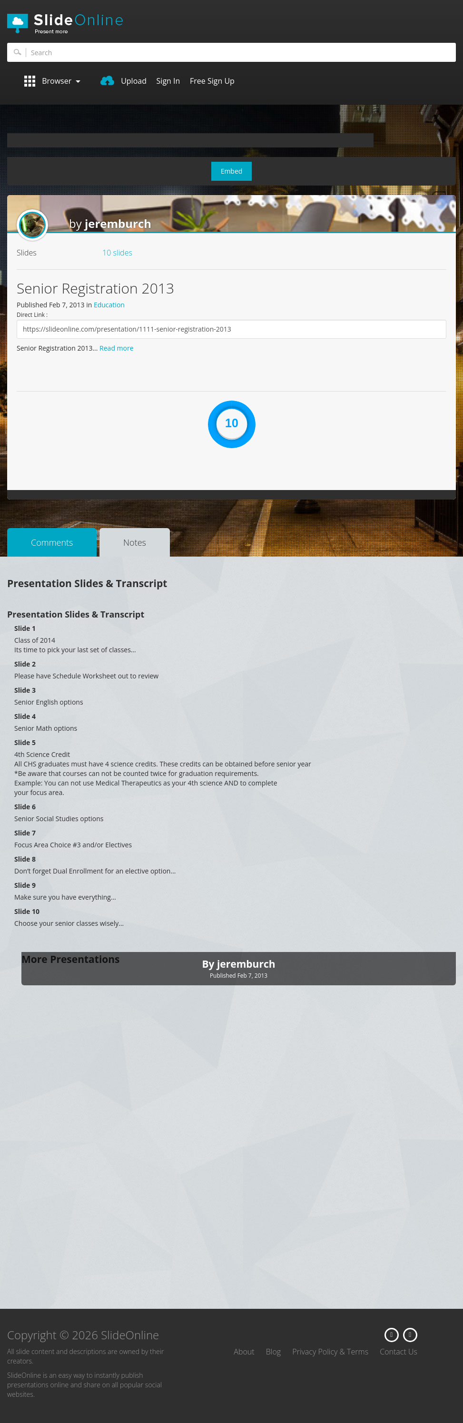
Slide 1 (25, 628)
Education (109, 304)
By (209, 964)
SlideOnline (231, 24)
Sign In (168, 81)
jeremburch (118, 223)
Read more (116, 348)
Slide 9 (25, 885)
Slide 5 (25, 742)
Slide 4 (25, 716)
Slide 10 (26, 911)
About (244, 1351)
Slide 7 (25, 832)
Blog (273, 1351)
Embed (232, 171)
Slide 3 (25, 690)
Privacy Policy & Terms (330, 1351)
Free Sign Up (212, 81)
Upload (123, 81)
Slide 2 (25, 663)
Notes (134, 542)
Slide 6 (25, 806)
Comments (52, 542)
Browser (52, 81)
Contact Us (398, 1351)
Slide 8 (25, 859)
